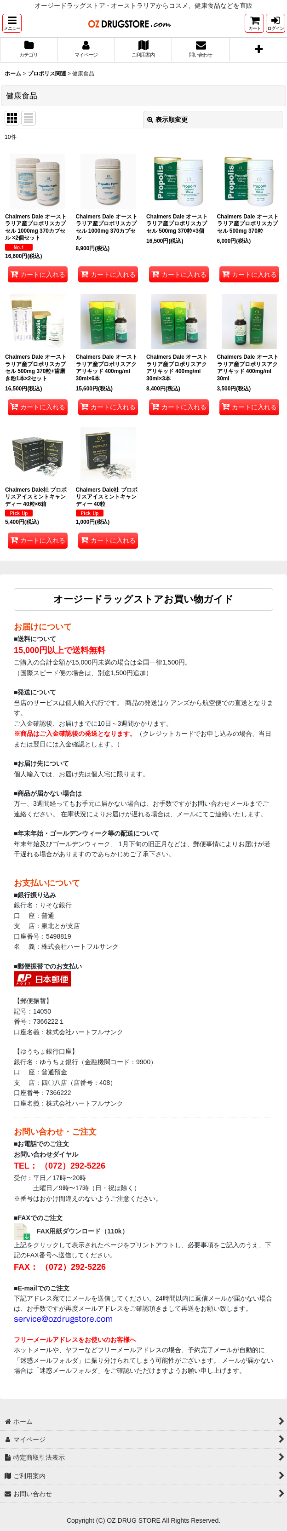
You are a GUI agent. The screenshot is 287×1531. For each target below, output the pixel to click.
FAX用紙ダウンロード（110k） (82, 1231)
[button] (12, 23)
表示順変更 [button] (167, 119)
